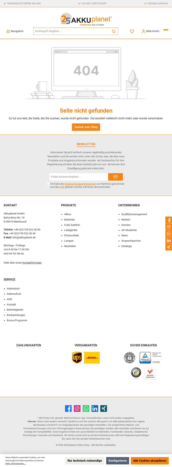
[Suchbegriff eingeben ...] (71, 31)
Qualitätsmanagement (134, 214)
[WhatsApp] (86, 408)
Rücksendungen (16, 315)
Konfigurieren (118, 460)
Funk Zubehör (72, 225)
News (124, 235)
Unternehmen (129, 205)
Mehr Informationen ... (16, 463)
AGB (61, 187)
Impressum (13, 288)
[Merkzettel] (132, 31)
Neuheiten (70, 246)
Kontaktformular (31, 262)
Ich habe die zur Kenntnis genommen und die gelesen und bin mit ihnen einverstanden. (87, 185)
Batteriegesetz (15, 309)
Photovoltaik (71, 235)
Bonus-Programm (17, 320)
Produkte (68, 205)
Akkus (67, 214)
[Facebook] (68, 408)
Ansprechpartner (131, 240)
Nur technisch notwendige (85, 460)
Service (9, 279)
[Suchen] (113, 31)
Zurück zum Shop (86, 127)
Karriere (125, 225)
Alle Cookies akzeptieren (149, 460)
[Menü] (15, 31)
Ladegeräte (70, 230)
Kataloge (126, 246)
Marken (125, 219)
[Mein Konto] (150, 31)
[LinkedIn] (95, 408)
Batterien (69, 219)
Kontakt (11, 304)
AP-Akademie (129, 230)
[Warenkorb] (166, 29)
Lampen (69, 240)
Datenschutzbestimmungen (80, 183)
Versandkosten (94, 418)
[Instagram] (77, 408)
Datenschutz (14, 293)
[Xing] (104, 408)
